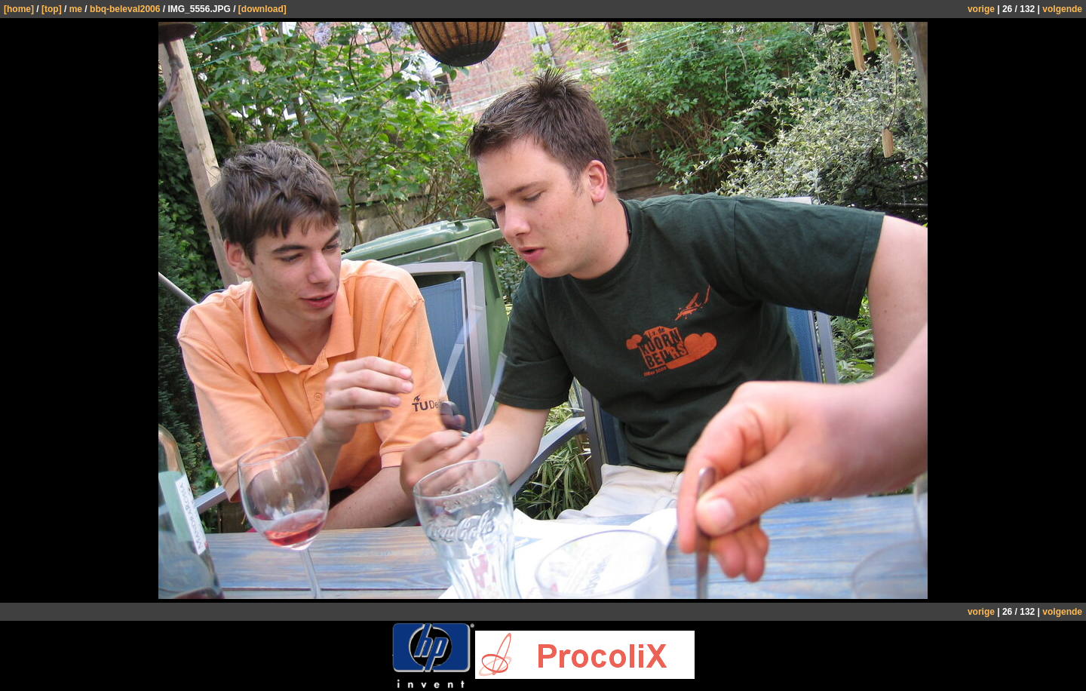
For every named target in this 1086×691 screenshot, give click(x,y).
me (75, 9)
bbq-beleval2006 (125, 9)
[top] (51, 9)
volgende (1062, 9)
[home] (19, 9)
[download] (262, 9)
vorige (981, 9)
